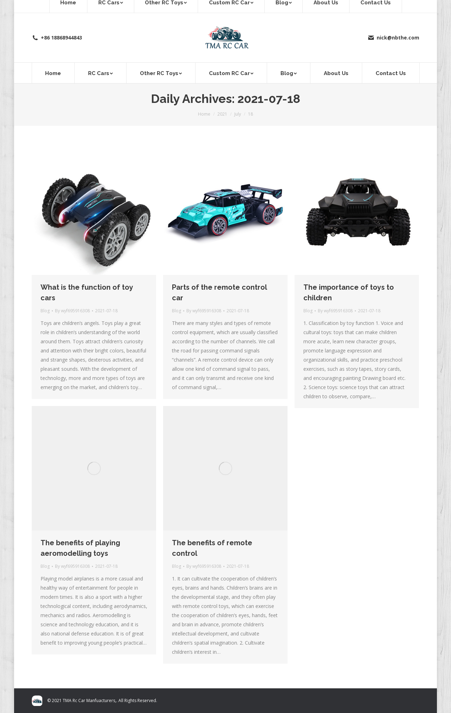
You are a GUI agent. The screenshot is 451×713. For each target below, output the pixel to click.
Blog (45, 311)
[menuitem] (53, 73)
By (72, 311)
